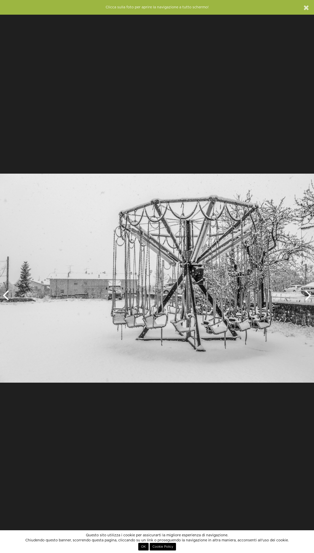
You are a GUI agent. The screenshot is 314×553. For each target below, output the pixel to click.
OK (143, 546)
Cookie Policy (162, 546)
